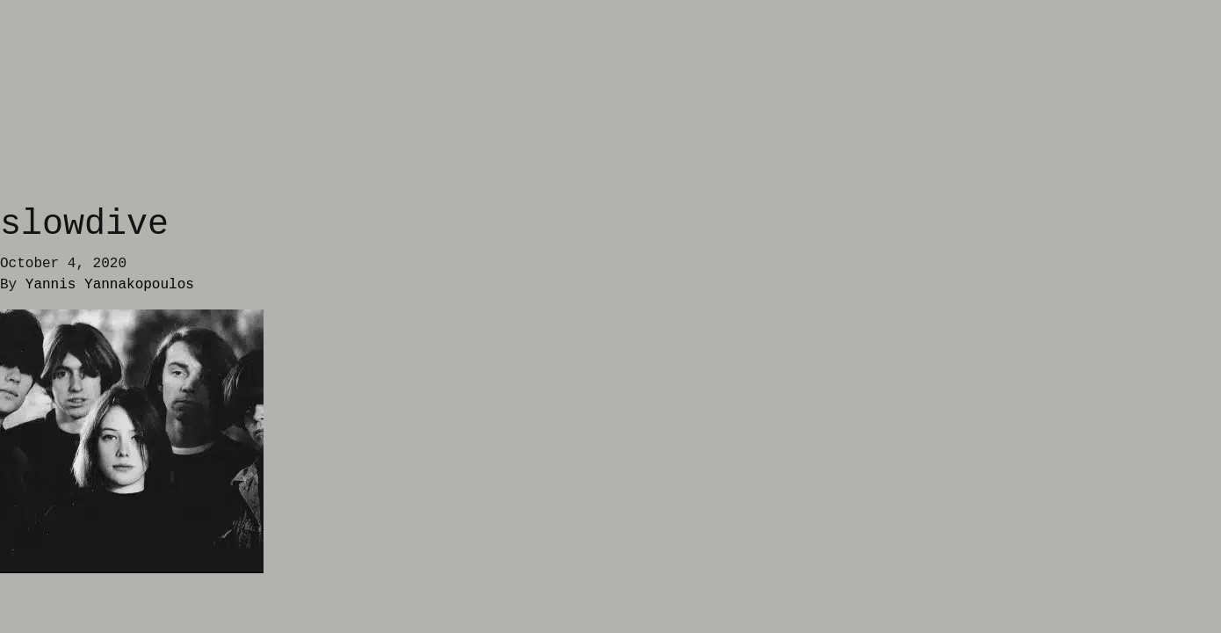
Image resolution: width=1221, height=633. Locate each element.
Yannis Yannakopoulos (109, 285)
